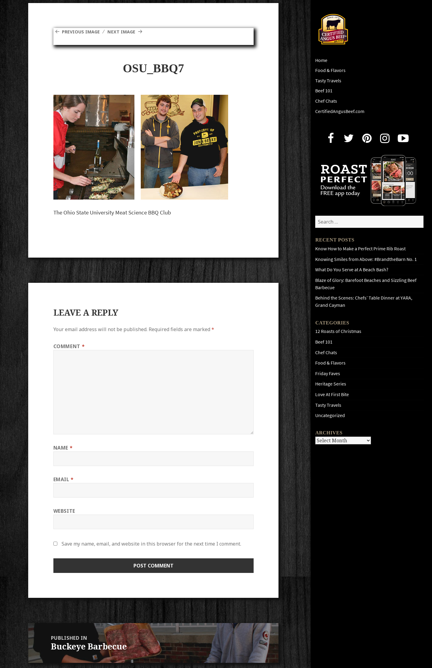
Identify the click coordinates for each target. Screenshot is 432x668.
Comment (69, 346)
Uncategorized (330, 415)
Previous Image (82, 31)
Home (321, 60)
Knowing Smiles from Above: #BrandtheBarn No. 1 (366, 259)
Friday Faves (327, 373)
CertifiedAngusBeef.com (339, 111)
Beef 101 (323, 90)
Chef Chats (326, 101)
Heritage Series (330, 384)
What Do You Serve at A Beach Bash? (351, 269)
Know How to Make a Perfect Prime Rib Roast (360, 248)
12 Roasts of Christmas (338, 331)
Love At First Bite (332, 394)
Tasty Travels (328, 80)
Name (63, 447)
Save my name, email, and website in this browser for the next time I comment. (151, 543)
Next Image (126, 31)
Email (63, 479)
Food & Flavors (330, 70)
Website (64, 511)
